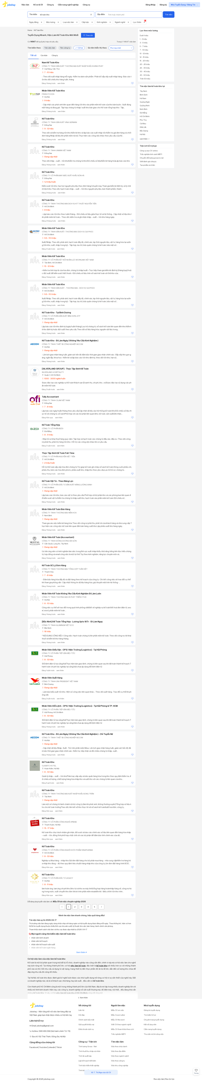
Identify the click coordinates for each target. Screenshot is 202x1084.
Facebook (34, 1047)
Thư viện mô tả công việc (153, 1034)
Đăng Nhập (150, 4)
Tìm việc (168, 14)
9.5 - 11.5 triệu (49, 238)
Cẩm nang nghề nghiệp (68, 4)
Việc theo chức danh (119, 1046)
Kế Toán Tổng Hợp (51, 424)
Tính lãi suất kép (84, 1056)
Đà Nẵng (47, 431)
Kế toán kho (48, 874)
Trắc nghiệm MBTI (118, 1034)
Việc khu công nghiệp (119, 1065)
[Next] (101, 906)
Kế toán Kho (48, 762)
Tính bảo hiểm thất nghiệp (88, 1065)
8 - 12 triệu (47, 659)
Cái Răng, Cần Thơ (51, 68)
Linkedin (51, 1047)
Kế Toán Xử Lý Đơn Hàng (54, 565)
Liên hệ (81, 1010)
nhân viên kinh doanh (40, 937)
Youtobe (43, 1047)
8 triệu (46, 209)
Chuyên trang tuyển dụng (154, 1019)
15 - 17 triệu (48, 828)
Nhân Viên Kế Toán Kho (53, 284)
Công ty (50, 4)
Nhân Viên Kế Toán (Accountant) (58, 537)
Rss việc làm (159, 1079)
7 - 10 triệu (47, 72)
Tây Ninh (47, 796)
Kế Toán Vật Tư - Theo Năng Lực (57, 481)
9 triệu (46, 100)
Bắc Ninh (46, 628)
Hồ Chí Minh (48, 206)
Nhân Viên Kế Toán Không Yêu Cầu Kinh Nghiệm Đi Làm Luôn (71, 593)
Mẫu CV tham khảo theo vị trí (122, 1029)
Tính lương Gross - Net (87, 1046)
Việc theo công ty (118, 1060)
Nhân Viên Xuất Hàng (52, 677)
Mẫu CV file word (117, 1019)
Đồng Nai (47, 125)
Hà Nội (46, 97)
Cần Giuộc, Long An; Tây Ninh (55, 543)
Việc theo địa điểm (118, 1051)
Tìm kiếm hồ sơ (150, 1015)
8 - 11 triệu (47, 884)
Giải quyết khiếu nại (86, 1024)
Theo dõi (88, 35)
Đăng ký (163, 4)
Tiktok (59, 1047)
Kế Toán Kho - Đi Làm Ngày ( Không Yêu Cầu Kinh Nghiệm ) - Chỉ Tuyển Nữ (77, 734)
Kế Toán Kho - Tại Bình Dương (56, 312)
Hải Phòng (47, 656)
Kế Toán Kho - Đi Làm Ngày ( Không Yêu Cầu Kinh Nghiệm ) (70, 340)
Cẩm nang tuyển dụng (152, 1029)
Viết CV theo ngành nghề (121, 1024)
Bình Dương (47, 684)
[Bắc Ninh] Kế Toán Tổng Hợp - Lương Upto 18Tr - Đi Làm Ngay (72, 621)
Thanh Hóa (47, 571)
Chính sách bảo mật (86, 1019)
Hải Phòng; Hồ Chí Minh (52, 712)
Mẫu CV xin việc (117, 1010)
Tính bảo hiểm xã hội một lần (89, 1070)
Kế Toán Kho (48, 118)
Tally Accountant (50, 396)
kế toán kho (101, 965)
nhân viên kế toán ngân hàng (43, 947)
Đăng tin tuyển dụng (152, 1010)
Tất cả (33, 55)
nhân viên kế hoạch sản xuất (43, 944)
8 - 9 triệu (47, 434)
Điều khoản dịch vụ (86, 1029)
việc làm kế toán (78, 965)
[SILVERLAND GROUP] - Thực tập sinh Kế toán (65, 368)
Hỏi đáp (81, 1015)
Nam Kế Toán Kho (50, 62)
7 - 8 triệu (47, 406)
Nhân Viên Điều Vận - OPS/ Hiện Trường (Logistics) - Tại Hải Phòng (74, 649)
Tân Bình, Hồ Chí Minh (52, 262)
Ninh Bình (47, 515)
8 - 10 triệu (48, 603)
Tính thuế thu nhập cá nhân (89, 1051)
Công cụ (86, 4)
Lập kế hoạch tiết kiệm (87, 1060)
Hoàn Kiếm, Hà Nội (50, 768)
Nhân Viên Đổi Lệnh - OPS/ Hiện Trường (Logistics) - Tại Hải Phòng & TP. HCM (80, 705)
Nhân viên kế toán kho (53, 90)
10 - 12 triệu (48, 266)
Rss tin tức (169, 1079)
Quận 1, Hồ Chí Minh (51, 375)
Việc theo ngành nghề (120, 1056)
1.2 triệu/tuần (49, 181)
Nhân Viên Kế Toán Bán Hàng (56, 509)
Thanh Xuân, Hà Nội (51, 824)
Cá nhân (44, 55)
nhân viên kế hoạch (39, 941)
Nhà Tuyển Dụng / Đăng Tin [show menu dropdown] (183, 4)
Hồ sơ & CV (38, 4)
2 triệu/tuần (48, 462)
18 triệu (46, 631)
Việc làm (25, 4)
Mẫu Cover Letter (118, 1015)
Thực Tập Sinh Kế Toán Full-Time (58, 453)
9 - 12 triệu (47, 128)
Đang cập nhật (49, 156)
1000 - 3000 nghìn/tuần (53, 378)
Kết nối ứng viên (150, 1024)
